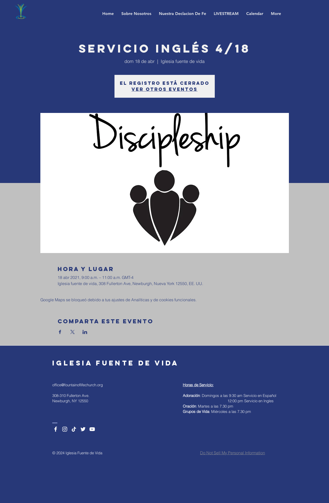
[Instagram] (64, 429)
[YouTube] (92, 429)
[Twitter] (83, 429)
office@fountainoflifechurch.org (77, 384)
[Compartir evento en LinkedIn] (85, 332)
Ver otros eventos (164, 89)
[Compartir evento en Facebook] (60, 332)
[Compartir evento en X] (72, 332)
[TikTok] (74, 429)
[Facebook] (55, 429)
